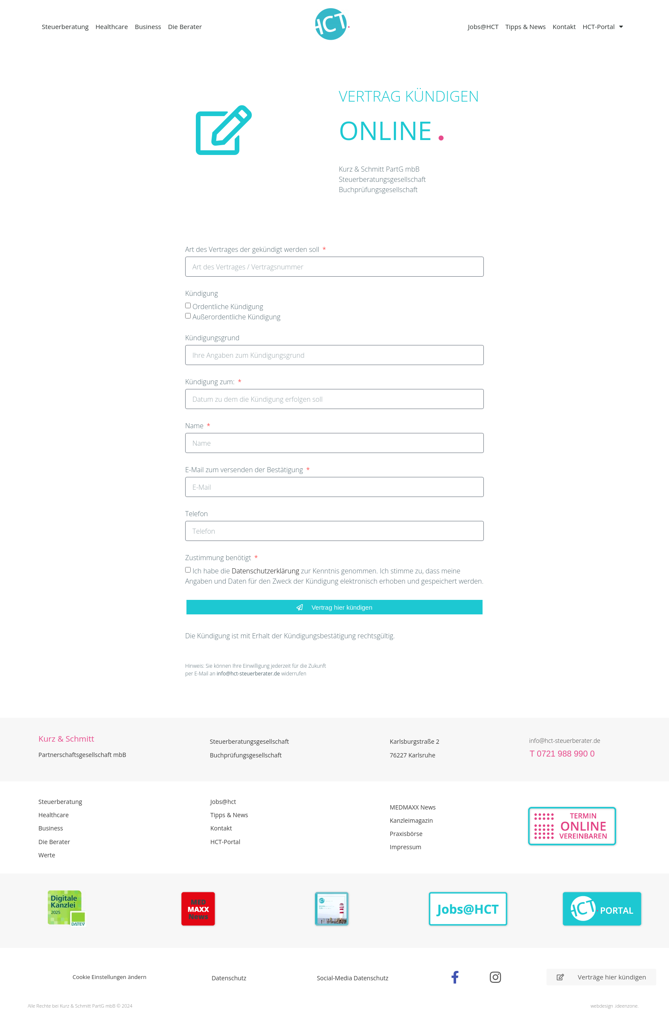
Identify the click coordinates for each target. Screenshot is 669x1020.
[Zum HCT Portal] (602, 909)
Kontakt (564, 26)
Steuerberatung (65, 26)
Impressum (406, 847)
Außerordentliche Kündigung (236, 316)
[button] (19, 1001)
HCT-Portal (603, 26)
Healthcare (112, 26)
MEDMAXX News (413, 807)
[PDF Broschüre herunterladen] (334, 910)
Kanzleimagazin (411, 820)
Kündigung (201, 294)
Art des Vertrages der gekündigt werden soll (253, 250)
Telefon (196, 514)
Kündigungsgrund (212, 338)
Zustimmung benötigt (219, 558)
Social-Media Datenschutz (353, 978)
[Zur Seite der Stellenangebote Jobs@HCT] (468, 909)
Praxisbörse (406, 834)
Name (195, 426)
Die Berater (185, 26)
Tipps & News (525, 26)
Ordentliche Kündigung (227, 306)
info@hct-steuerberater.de (564, 741)
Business (148, 26)
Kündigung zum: (210, 382)
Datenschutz (229, 978)
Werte (46, 855)
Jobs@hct (223, 802)
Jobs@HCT (483, 26)
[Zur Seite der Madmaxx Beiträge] (200, 910)
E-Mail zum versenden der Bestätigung (245, 470)
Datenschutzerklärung (266, 571)
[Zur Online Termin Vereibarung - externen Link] (592, 826)
